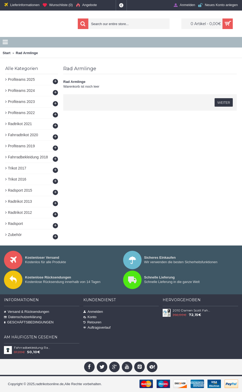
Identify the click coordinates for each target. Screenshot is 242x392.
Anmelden (93, 312)
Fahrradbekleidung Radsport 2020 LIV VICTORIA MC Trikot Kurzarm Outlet (32, 348)
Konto (89, 317)
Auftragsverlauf (96, 327)
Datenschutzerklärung (22, 317)
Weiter (223, 102)
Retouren (92, 322)
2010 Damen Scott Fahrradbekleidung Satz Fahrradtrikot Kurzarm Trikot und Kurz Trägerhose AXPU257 (191, 310)
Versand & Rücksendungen (26, 312)
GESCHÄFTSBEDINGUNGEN (29, 322)
